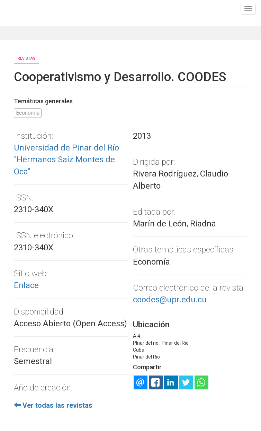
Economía (27, 113)
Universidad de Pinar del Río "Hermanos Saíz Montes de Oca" (66, 159)
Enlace (26, 285)
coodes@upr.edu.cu (170, 299)
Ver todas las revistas (53, 405)
